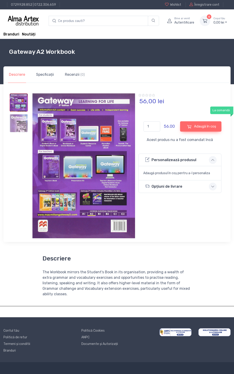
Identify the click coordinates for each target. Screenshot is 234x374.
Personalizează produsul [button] (170, 159)
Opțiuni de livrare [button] (163, 186)
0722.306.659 (45, 5)
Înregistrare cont (204, 5)
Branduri (11, 34)
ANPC (85, 337)
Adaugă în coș (201, 126)
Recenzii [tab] (75, 74)
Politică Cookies (93, 331)
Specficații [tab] (45, 74)
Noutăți (28, 34)
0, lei (220, 20)
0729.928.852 (21, 5)
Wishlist (173, 5)
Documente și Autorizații (99, 344)
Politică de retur (15, 337)
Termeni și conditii (16, 344)
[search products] (98, 21)
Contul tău (11, 331)
